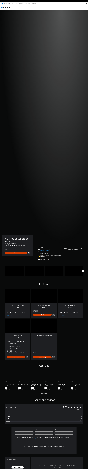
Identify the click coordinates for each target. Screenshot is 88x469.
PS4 (12, 3)
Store (29, 3)
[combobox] (24, 431)
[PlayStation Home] (2, 3)
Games (5, 3)
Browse (56, 7)
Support (33, 3)
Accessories (21, 3)
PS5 (9, 3)
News (26, 3)
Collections (37, 7)
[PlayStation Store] (7, 7)
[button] (44, 249)
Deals (43, 7)
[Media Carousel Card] (14, 270)
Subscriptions (49, 7)
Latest (31, 7)
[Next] (83, 270)
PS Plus (15, 3)
